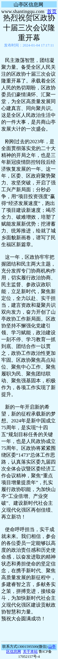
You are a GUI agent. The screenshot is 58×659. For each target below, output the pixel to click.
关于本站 (30, 651)
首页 (52, 11)
